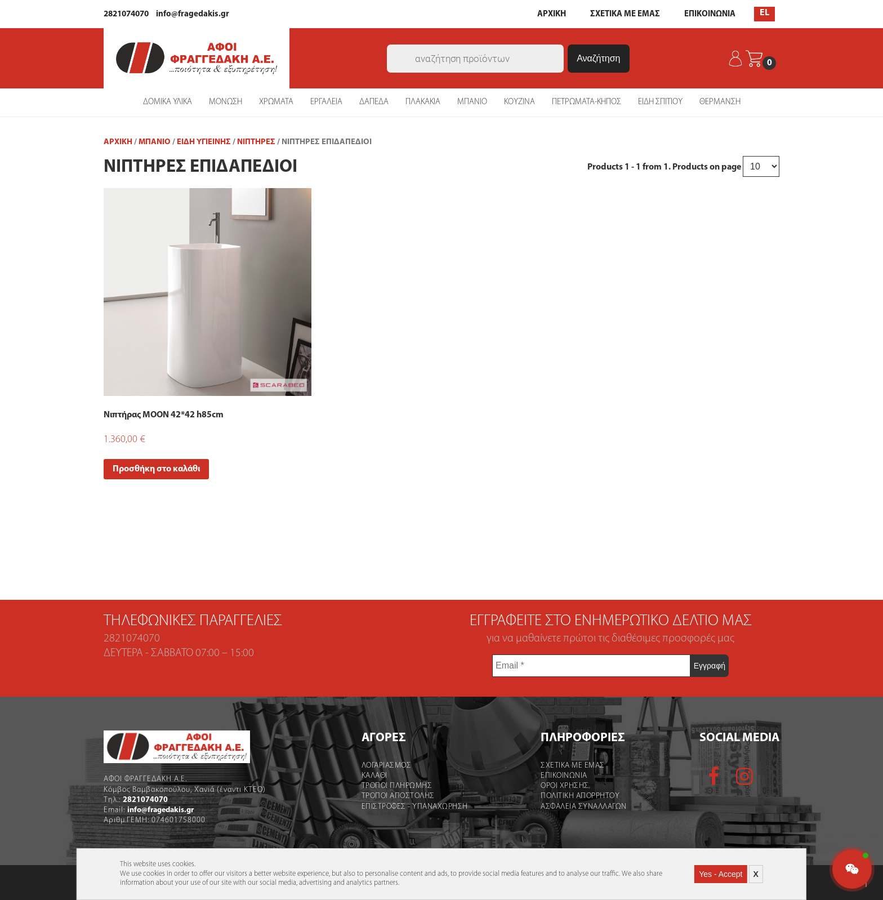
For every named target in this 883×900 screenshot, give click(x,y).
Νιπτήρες (256, 142)
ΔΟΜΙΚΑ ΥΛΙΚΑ (167, 102)
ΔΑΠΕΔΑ (374, 102)
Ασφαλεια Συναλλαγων (584, 807)
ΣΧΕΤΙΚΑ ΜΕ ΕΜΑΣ (625, 14)
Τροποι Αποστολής (398, 796)
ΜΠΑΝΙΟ (472, 102)
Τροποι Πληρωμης (397, 786)
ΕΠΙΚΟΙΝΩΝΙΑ (709, 14)
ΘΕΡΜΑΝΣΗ (720, 102)
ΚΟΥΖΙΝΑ (519, 102)
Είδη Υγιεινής (204, 142)
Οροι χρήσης (565, 786)
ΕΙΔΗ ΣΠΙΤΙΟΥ (660, 102)
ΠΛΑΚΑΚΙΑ (422, 102)
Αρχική (118, 142)
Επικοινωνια (564, 776)
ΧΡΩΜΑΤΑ (276, 102)
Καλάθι (374, 776)
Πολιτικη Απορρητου (580, 796)
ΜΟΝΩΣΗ (225, 102)
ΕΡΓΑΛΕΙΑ (326, 102)
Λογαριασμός (387, 765)
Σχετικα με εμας (573, 765)
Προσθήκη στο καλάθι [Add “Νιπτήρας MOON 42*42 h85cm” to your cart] (156, 469)
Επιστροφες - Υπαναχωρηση (415, 807)
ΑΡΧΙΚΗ (551, 14)
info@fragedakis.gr (192, 14)
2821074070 (126, 14)
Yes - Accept (720, 874)
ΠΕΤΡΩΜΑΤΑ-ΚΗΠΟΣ (586, 102)
